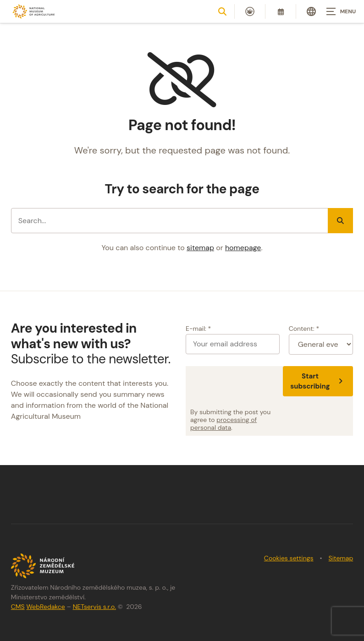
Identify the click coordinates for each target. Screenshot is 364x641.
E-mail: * (198, 328)
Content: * (304, 328)
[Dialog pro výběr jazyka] (311, 11)
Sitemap (341, 558)
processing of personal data (223, 424)
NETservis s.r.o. (94, 607)
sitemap (200, 247)
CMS (18, 607)
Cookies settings (289, 558)
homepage (243, 247)
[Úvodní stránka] (34, 12)
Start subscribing (318, 381)
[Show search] (222, 11)
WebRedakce (45, 607)
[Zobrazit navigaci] (341, 11)
